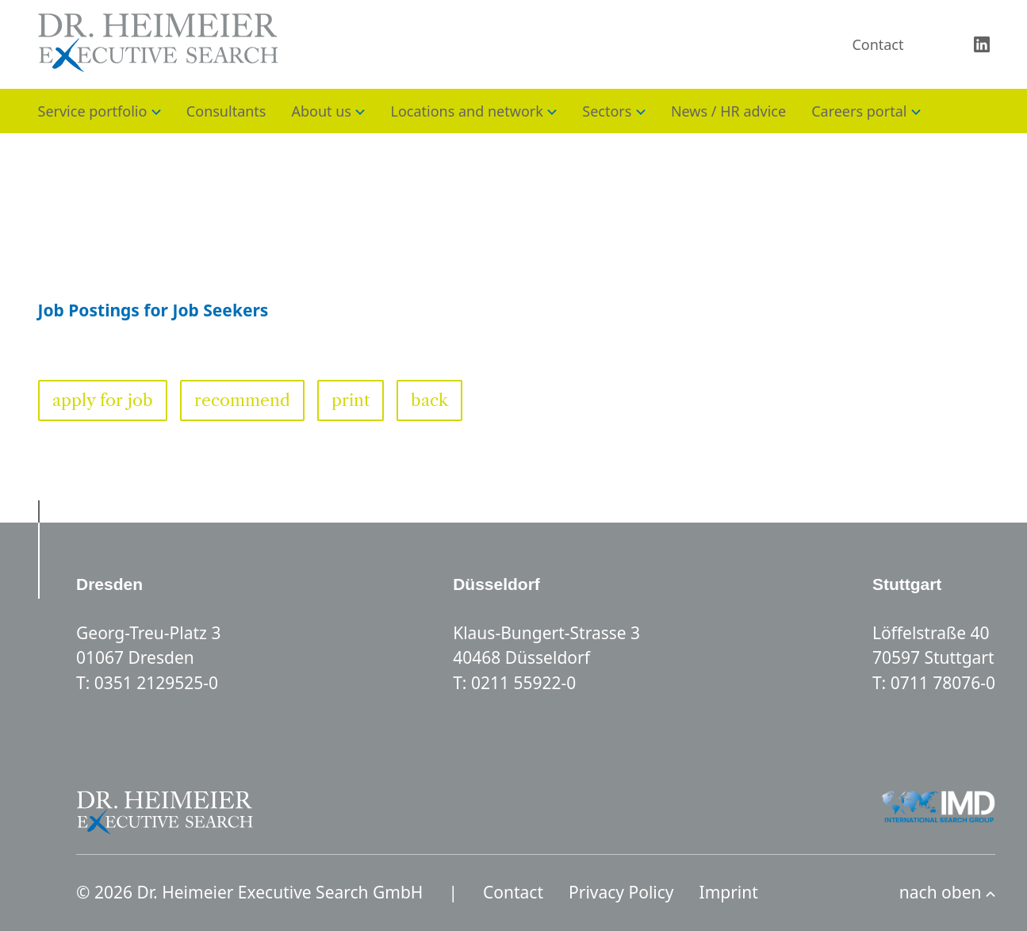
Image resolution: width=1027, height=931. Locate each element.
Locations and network (466, 111)
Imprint (728, 892)
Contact (877, 44)
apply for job (102, 400)
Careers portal (858, 111)
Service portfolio (93, 111)
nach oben (947, 892)
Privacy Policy (621, 892)
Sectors (606, 111)
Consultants (226, 111)
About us (321, 111)
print (350, 400)
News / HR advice (728, 111)
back (429, 400)
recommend (242, 400)
